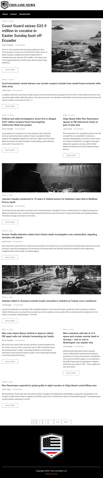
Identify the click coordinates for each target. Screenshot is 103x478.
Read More (10, 70)
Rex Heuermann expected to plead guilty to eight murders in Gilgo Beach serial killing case (49, 385)
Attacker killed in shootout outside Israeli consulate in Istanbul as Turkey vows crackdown (49, 301)
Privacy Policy (51, 474)
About (5, 14)
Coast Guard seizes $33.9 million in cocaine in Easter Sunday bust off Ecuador (24, 33)
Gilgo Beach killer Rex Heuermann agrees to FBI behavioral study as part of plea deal (80, 121)
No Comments (20, 45)
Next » (66, 422)
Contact (13, 14)
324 (57, 422)
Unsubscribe (24, 14)
